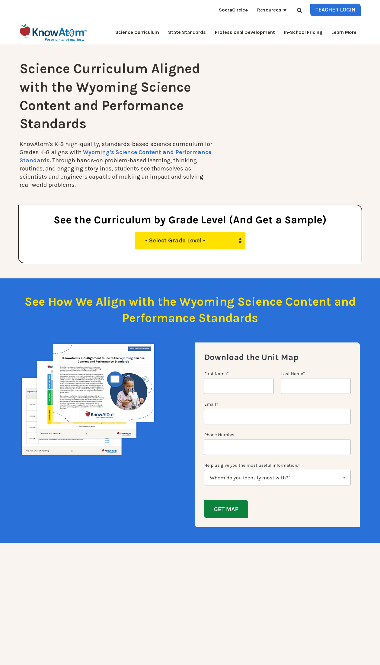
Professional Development (245, 32)
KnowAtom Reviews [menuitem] (110, 594)
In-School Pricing (303, 32)
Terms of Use (348, 655)
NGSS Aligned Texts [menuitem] (110, 609)
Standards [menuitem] (100, 623)
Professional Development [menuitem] (117, 602)
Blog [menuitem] (148, 580)
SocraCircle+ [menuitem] (103, 631)
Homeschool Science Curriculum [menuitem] (124, 616)
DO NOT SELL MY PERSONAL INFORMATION (263, 655)
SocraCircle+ (233, 10)
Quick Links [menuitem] (106, 554)
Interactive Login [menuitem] (107, 580)
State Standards (187, 32)
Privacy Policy (319, 655)
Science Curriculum (137, 32)
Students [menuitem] (99, 587)
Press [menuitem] (149, 587)
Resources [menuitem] (154, 594)
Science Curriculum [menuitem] (110, 565)
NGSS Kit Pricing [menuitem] (107, 573)
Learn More (343, 32)
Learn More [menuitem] (155, 573)
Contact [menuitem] (152, 565)
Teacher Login (335, 9)
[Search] (299, 10)
